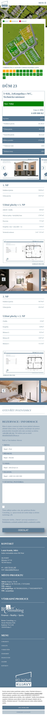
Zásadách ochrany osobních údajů (33, 693)
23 (38, 74)
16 (14, 74)
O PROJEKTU (5, 641)
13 (4, 74)
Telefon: (7, 472)
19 (24, 74)
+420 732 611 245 (10, 567)
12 (41, 71)
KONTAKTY (4, 665)
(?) (11, 515)
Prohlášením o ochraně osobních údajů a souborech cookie (21, 522)
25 (4, 78)
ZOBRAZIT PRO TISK (38, 264)
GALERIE (4, 661)
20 (27, 74)
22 (34, 74)
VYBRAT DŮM (5, 649)
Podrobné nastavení (23, 712)
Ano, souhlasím (23, 707)
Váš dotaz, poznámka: (13, 482)
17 (17, 74)
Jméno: (6, 445)
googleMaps (10, 591)
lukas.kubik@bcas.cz (12, 570)
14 (7, 74)
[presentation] (4, 168)
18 (21, 74)
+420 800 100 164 (8, 433)
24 (41, 74)
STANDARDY (5, 653)
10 (34, 71)
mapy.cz (8, 586)
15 (11, 74)
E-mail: (6, 463)
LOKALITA (4, 645)
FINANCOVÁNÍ (5, 657)
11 (38, 71)
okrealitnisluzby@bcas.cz (10, 435)
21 (31, 74)
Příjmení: (7, 454)
